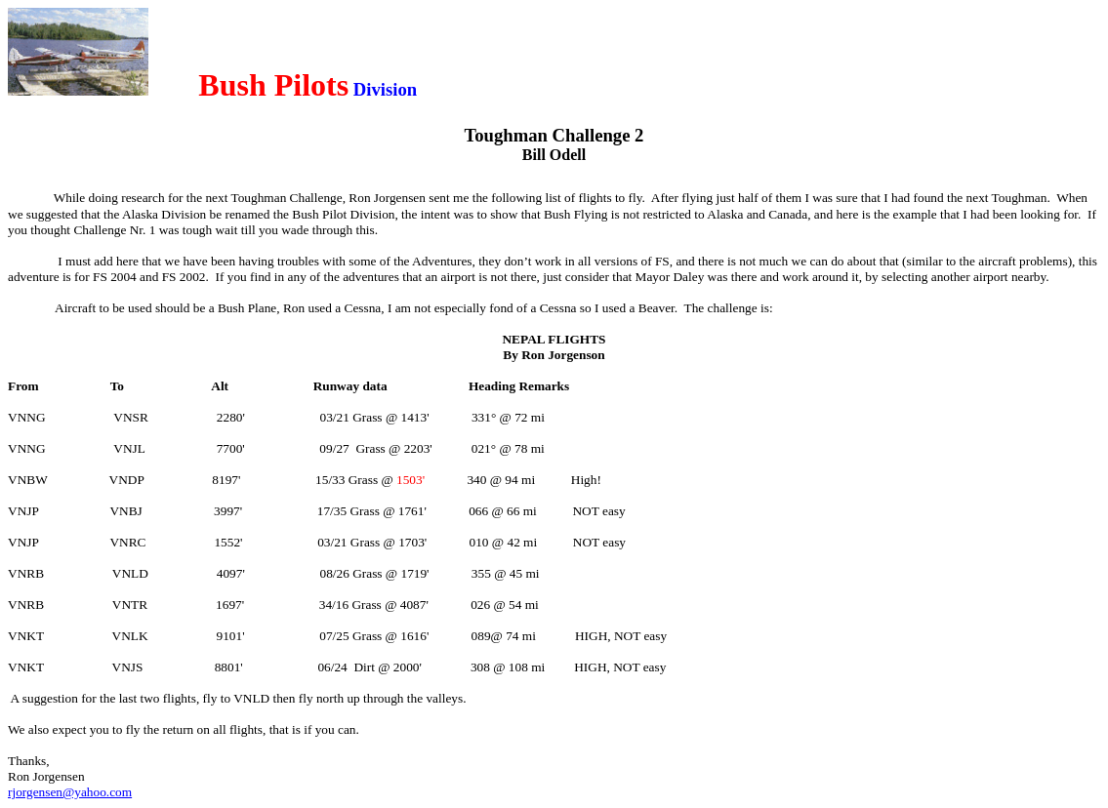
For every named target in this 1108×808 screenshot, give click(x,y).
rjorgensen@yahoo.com (70, 792)
